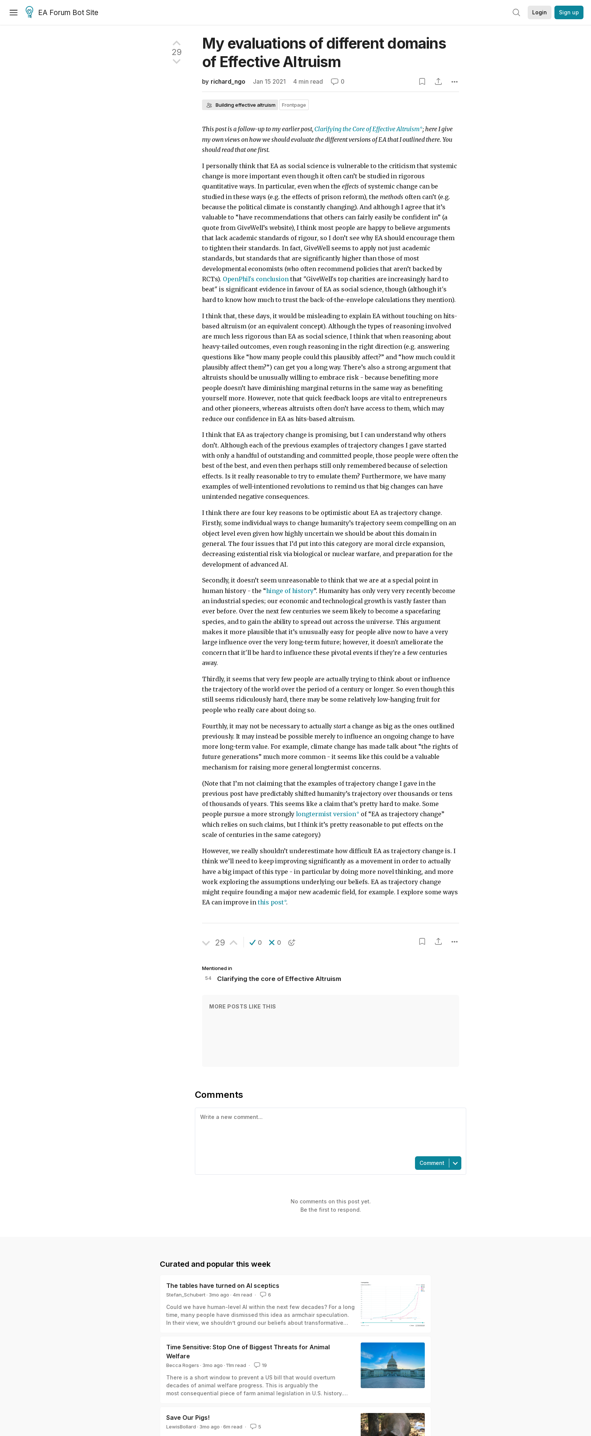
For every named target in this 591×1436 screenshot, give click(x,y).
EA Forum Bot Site (62, 13)
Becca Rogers (182, 1365)
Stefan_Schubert (185, 1295)
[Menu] (14, 12)
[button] (256, 942)
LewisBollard (181, 1427)
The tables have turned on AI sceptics (222, 1285)
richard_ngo (228, 81)
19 (260, 1365)
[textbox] (329, 1131)
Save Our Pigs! (188, 1417)
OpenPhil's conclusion (256, 279)
